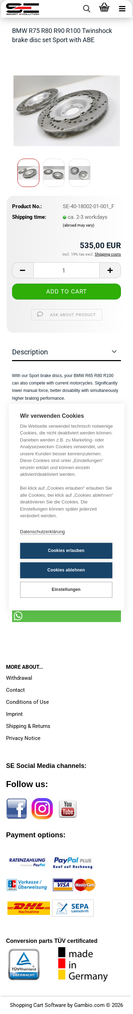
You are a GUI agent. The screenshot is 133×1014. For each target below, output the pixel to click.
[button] (22, 270)
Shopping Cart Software (38, 1005)
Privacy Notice (23, 738)
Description (30, 352)
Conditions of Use (27, 702)
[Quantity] (66, 270)
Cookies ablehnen (66, 570)
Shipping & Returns (28, 726)
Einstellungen (66, 589)
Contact (15, 690)
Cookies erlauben (66, 550)
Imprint (14, 714)
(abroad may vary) (78, 225)
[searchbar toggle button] (86, 9)
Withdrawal (19, 678)
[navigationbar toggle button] (122, 9)
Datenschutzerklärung (42, 531)
